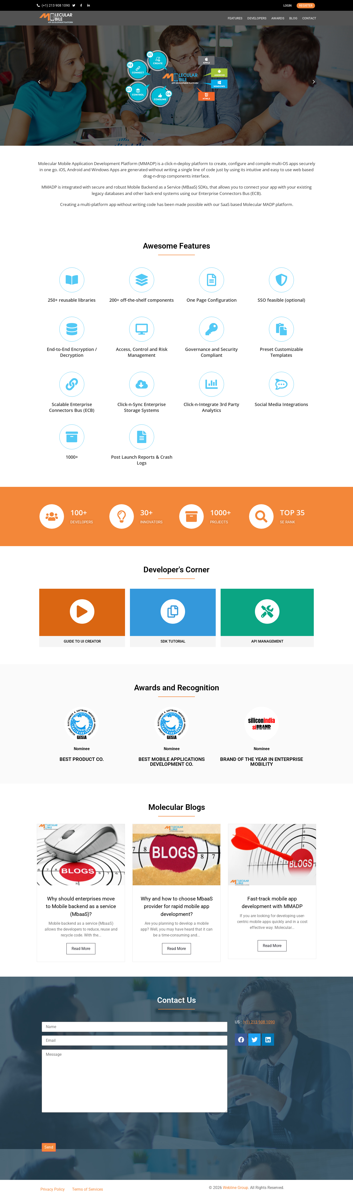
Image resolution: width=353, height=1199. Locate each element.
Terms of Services (87, 1189)
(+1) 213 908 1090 (259, 1022)
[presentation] (79, 1127)
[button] (39, 81)
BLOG (293, 18)
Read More (81, 948)
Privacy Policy (52, 1189)
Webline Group (235, 1187)
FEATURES (235, 18)
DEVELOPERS (256, 18)
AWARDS (277, 18)
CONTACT (309, 18)
